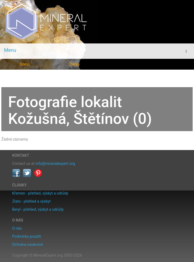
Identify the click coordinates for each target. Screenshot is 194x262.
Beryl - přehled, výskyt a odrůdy (38, 209)
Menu (10, 50)
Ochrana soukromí (27, 244)
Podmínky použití (26, 236)
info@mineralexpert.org (55, 163)
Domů (25, 64)
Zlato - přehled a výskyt (31, 201)
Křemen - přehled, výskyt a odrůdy (40, 193)
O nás (17, 228)
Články (74, 64)
